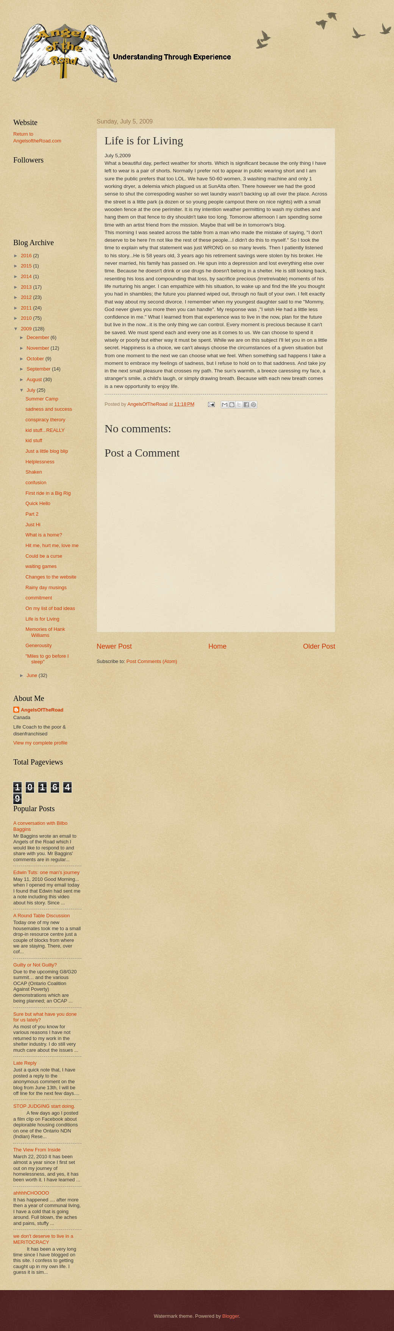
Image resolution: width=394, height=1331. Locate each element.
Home (217, 646)
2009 (27, 329)
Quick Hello (37, 503)
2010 (27, 318)
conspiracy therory (45, 419)
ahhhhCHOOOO (31, 1193)
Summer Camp (41, 399)
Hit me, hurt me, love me (51, 545)
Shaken (33, 472)
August (35, 379)
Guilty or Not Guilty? (35, 965)
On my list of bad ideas (50, 608)
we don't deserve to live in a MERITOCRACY (43, 1239)
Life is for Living (42, 619)
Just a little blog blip (46, 451)
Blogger (230, 1316)
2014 (27, 276)
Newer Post (114, 646)
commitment (38, 598)
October (36, 358)
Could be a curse (43, 556)
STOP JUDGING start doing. (44, 1106)
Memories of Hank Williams (45, 632)
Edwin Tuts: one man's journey (46, 872)
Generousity (38, 645)
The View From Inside (37, 1150)
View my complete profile (40, 743)
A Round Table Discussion (41, 915)
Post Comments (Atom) (152, 661)
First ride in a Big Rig (48, 493)
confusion (35, 482)
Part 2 (31, 514)
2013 (27, 287)
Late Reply (25, 1063)
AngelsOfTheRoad (42, 710)
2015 (27, 266)
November (38, 348)
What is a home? (43, 535)
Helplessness (40, 462)
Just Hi (32, 524)
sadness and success (48, 409)
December (38, 337)
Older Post (319, 646)
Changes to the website (51, 577)
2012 (27, 297)
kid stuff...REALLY (44, 430)
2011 (27, 308)
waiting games (40, 566)
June (33, 675)
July (31, 390)
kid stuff (33, 440)
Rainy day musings (46, 587)
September (39, 369)
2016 (27, 255)
